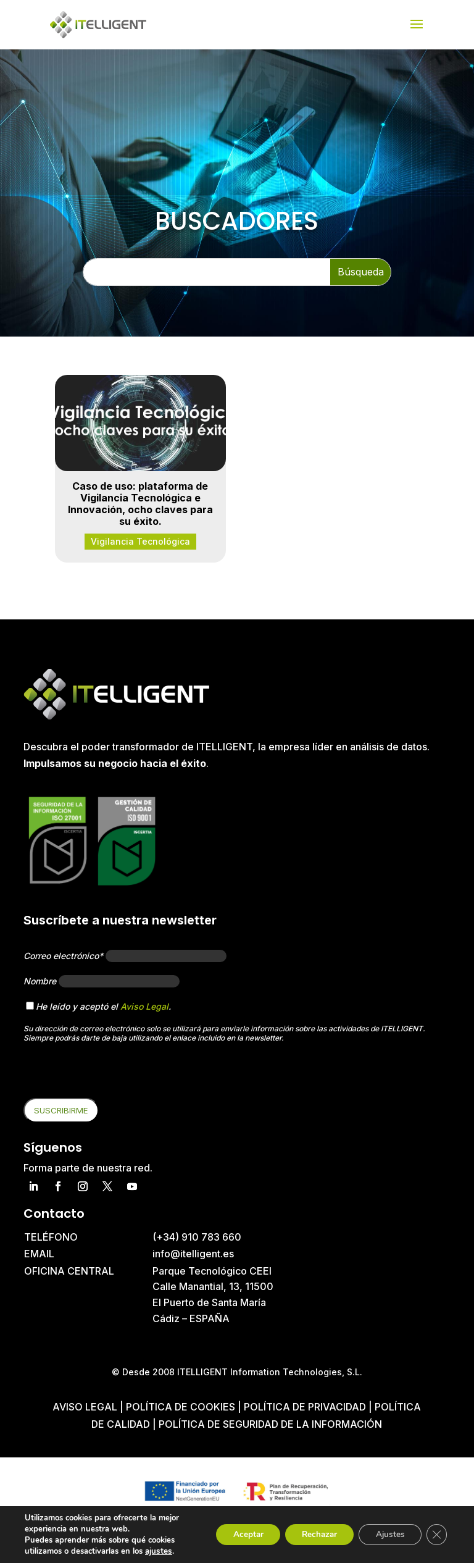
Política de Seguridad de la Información (270, 1424)
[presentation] (117, 1074)
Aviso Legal (144, 1006)
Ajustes (386, 1534)
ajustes (158, 1551)
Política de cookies (182, 1407)
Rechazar (311, 1534)
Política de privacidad (305, 1407)
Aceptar (235, 1534)
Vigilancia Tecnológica (140, 541)
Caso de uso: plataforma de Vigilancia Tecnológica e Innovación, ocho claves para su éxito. (140, 504)
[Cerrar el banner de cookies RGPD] (436, 1534)
